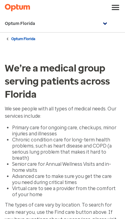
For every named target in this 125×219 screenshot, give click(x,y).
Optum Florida (57, 23)
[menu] (115, 8)
